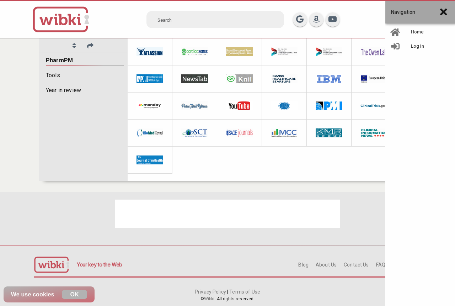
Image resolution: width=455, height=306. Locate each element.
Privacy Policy (211, 292)
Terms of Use (244, 292)
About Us (326, 265)
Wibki (209, 298)
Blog (303, 265)
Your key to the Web (99, 265)
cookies (43, 294)
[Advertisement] (227, 214)
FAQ (380, 265)
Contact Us (356, 265)
